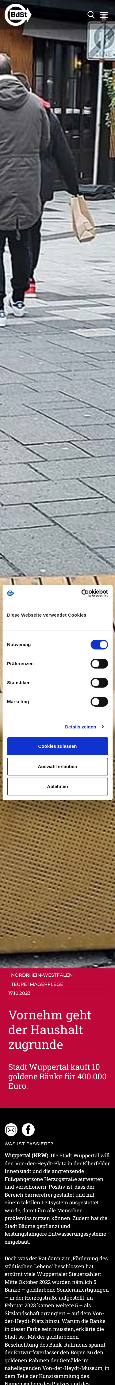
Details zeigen (80, 726)
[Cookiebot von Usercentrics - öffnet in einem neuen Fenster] (82, 593)
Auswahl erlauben (57, 766)
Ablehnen (57, 786)
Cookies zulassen (57, 746)
